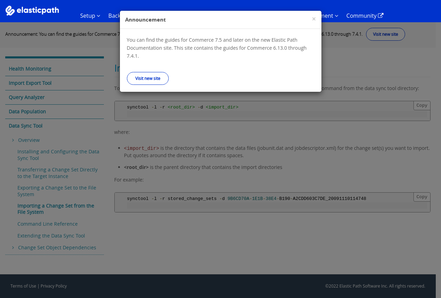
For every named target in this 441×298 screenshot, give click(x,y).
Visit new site (147, 78)
